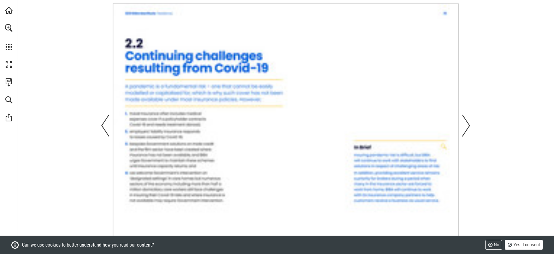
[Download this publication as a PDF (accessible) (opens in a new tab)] (9, 82)
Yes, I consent (526, 244)
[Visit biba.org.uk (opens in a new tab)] (9, 10)
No (496, 244)
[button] (9, 28)
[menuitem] (9, 37)
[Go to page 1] (148, 13)
